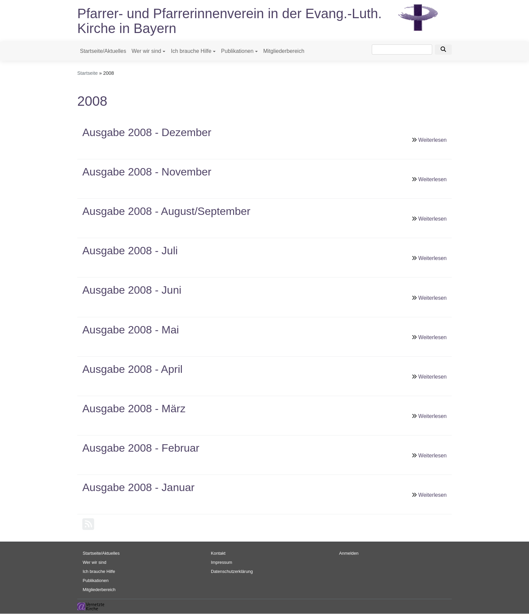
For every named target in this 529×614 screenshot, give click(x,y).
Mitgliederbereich (283, 51)
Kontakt (218, 553)
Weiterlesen (432, 140)
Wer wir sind (146, 51)
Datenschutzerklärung (232, 571)
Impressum (221, 562)
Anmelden (349, 553)
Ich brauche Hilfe (191, 51)
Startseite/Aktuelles (103, 51)
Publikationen (237, 51)
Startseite (87, 73)
